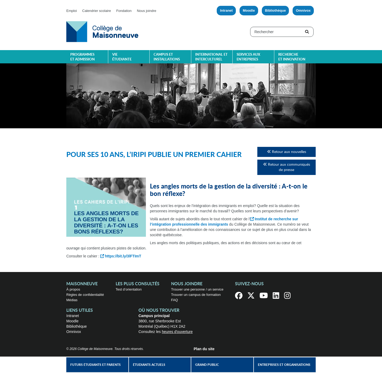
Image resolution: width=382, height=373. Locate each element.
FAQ (174, 300)
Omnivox (303, 10)
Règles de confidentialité (85, 295)
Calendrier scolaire (96, 11)
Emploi (71, 11)
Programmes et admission (82, 57)
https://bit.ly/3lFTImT (123, 256)
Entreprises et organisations (284, 364)
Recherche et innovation (291, 57)
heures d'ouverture (177, 332)
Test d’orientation (129, 289)
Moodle (249, 10)
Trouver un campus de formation (196, 295)
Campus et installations (167, 57)
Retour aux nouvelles (286, 152)
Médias (71, 300)
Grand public (207, 364)
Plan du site (204, 349)
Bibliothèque (275, 10)
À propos (73, 289)
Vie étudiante (122, 57)
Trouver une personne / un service (197, 289)
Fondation (124, 11)
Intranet (226, 10)
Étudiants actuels (149, 364)
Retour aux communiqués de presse (286, 167)
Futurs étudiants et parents (95, 364)
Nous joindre (146, 11)
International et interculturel (211, 57)
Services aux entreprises (248, 57)
